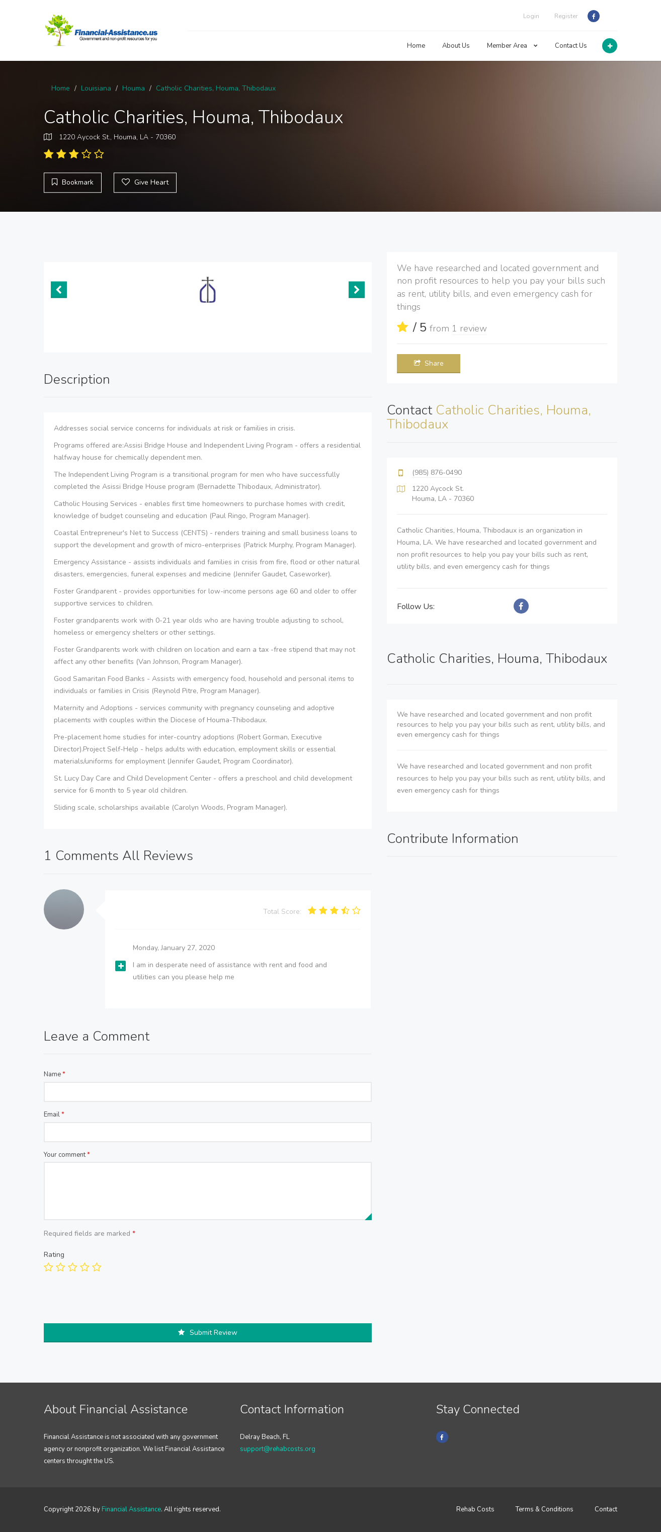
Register (565, 16)
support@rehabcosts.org (277, 1449)
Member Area (512, 45)
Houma (133, 88)
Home (416, 45)
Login (531, 16)
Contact (606, 1509)
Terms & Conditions (544, 1509)
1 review (469, 328)
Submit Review (207, 1332)
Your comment (67, 1154)
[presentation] (120, 1303)
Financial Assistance (131, 1509)
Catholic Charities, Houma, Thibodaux (216, 88)
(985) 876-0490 (437, 472)
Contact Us (571, 45)
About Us (456, 45)
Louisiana (96, 88)
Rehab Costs (475, 1509)
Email (54, 1114)
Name (54, 1074)
